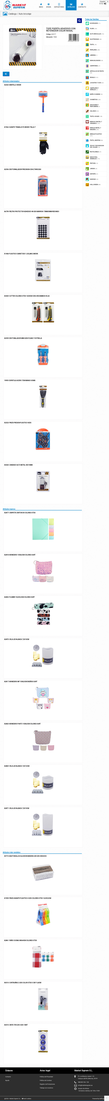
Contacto (8, 1076)
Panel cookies (26, 1098)
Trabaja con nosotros (46, 1088)
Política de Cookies (46, 1080)
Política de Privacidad (46, 1076)
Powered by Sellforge (98, 1098)
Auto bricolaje (25, 14)
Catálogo (12, 14)
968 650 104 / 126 (83, 1082)
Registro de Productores (47, 1084)
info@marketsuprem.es (85, 1085)
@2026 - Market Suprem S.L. (12, 1098)
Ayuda (7, 1080)
